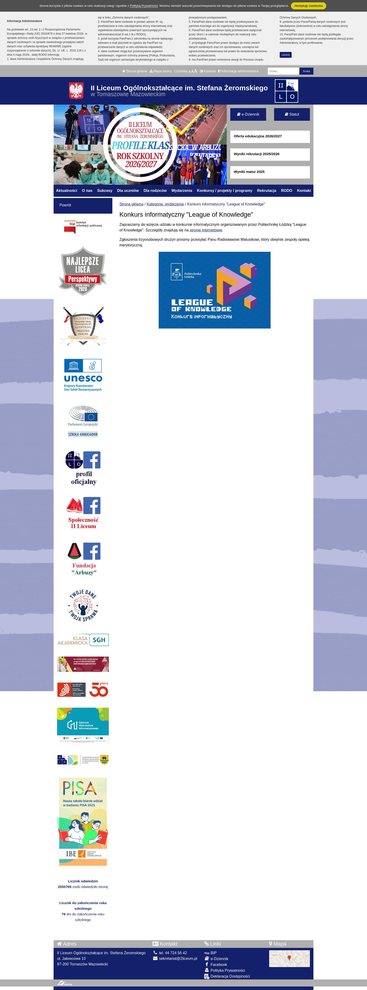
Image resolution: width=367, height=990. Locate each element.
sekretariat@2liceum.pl (175, 959)
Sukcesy (104, 191)
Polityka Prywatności (224, 970)
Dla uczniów (128, 191)
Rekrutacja (266, 191)
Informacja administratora (238, 71)
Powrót (65, 205)
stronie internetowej (206, 230)
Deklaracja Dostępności (227, 976)
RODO (286, 191)
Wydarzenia (182, 191)
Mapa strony (161, 71)
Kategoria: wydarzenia (165, 204)
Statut (292, 114)
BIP (210, 953)
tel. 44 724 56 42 (170, 953)
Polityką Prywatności (144, 5)
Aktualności (66, 191)
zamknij (286, 55)
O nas (87, 191)
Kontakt (304, 191)
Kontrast (208, 71)
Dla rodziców (155, 191)
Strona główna (134, 71)
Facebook (215, 964)
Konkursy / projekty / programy (225, 191)
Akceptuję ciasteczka (308, 5)
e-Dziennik (248, 114)
